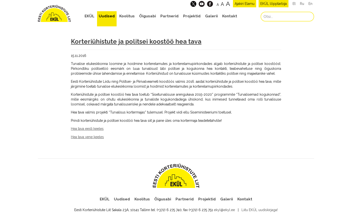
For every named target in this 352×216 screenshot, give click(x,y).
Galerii (211, 16)
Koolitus (127, 16)
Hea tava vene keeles (87, 137)
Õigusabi (147, 16)
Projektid (192, 16)
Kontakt (229, 16)
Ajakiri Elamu (244, 4)
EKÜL (89, 16)
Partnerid (169, 16)
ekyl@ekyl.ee (224, 210)
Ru (302, 4)
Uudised (107, 16)
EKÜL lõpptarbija (273, 4)
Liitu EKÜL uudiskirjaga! (260, 210)
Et (294, 4)
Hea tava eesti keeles (87, 129)
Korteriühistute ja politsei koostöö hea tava (136, 41)
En (310, 4)
